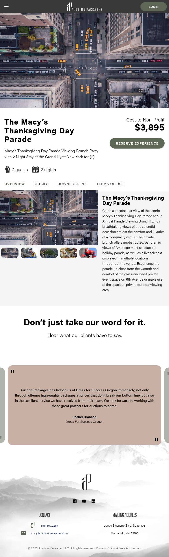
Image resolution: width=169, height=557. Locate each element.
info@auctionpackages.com (49, 533)
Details (41, 183)
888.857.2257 (49, 525)
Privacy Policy (105, 548)
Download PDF (72, 183)
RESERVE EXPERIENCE (137, 143)
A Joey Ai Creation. (128, 548)
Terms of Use (110, 183)
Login (154, 6)
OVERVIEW (14, 183)
